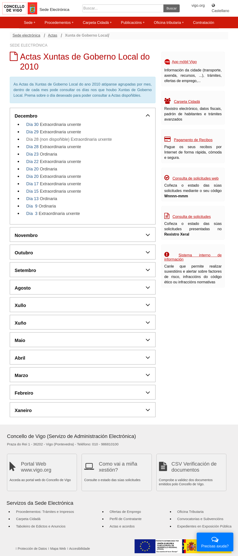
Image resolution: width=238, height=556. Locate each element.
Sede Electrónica (54, 10)
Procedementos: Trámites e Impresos (45, 512)
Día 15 (32, 191)
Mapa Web (58, 548)
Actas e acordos (122, 526)
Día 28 (32, 146)
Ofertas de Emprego (125, 512)
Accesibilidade (79, 548)
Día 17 (32, 184)
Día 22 (32, 161)
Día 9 (31, 206)
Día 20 (32, 169)
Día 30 (32, 124)
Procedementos (59, 23)
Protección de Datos (32, 548)
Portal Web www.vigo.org (36, 467)
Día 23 (32, 154)
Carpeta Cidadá (97, 23)
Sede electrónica (26, 35)
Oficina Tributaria (190, 512)
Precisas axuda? (215, 541)
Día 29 (32, 132)
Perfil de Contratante (126, 519)
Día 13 (32, 198)
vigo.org (198, 5)
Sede (29, 23)
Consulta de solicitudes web (195, 178)
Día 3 (31, 213)
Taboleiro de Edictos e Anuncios (41, 526)
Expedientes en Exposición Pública (204, 526)
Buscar (171, 8)
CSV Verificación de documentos (194, 467)
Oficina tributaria (169, 23)
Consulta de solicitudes (191, 217)
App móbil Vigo (184, 62)
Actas (52, 35)
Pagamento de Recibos (193, 140)
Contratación (203, 23)
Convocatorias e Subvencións (200, 519)
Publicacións (133, 23)
